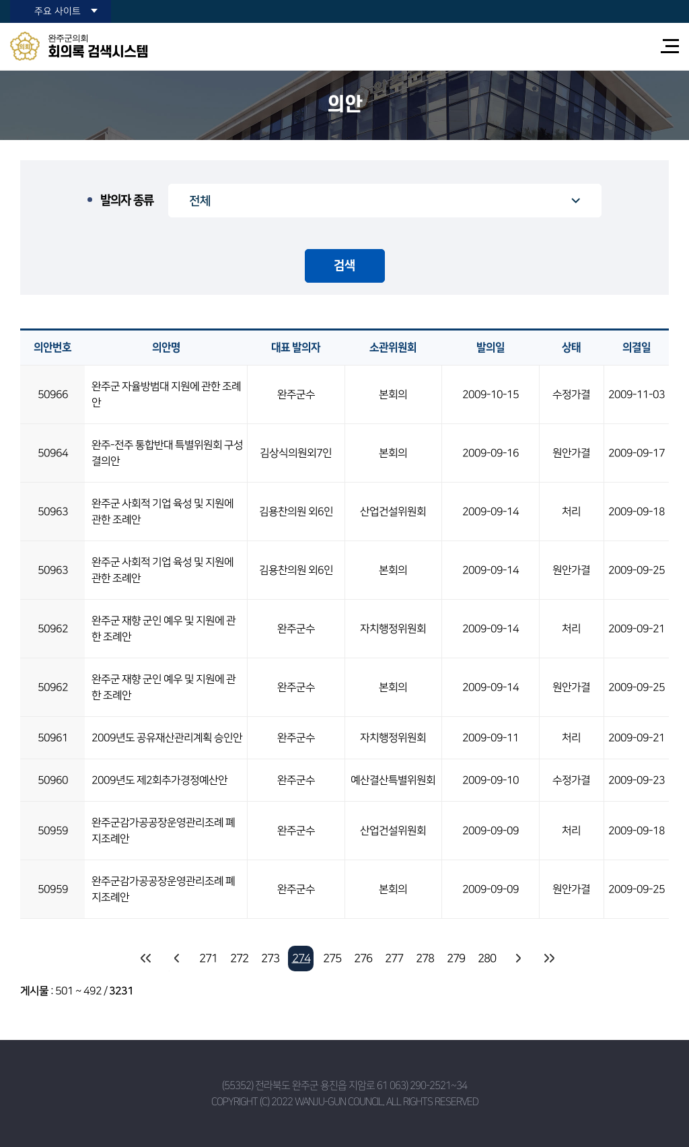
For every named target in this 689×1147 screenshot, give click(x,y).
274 (301, 958)
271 (208, 958)
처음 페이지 (146, 958)
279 (456, 958)
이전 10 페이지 (177, 958)
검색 (344, 266)
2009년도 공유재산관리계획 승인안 (167, 738)
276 (363, 958)
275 (332, 958)
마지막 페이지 (548, 958)
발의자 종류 (126, 200)
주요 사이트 (57, 11)
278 (425, 958)
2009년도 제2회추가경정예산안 (159, 780)
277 (394, 958)
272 (239, 958)
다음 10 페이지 (517, 958)
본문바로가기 (0, 0)
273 (270, 958)
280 (487, 958)
